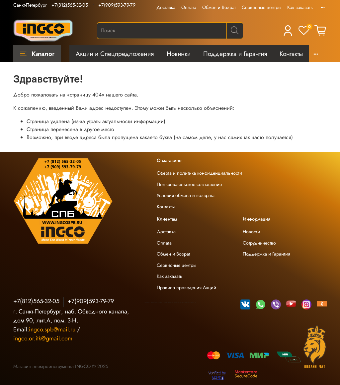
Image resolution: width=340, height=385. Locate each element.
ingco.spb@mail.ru (52, 329)
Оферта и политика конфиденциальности (199, 173)
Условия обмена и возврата (185, 195)
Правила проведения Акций (186, 287)
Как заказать (300, 7)
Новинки (179, 53)
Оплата (188, 7)
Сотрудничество (259, 243)
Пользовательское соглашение (189, 184)
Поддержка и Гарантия (235, 53)
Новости (251, 231)
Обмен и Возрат (219, 7)
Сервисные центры (261, 7)
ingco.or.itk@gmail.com (42, 338)
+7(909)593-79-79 (116, 5)
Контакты (291, 53)
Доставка (165, 7)
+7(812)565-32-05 (69, 5)
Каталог (37, 53)
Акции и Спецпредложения (115, 53)
